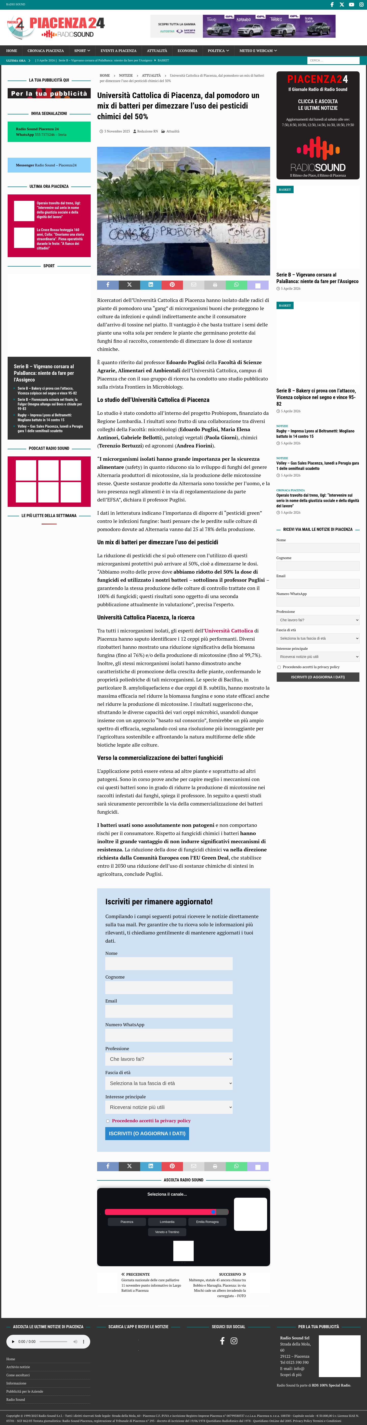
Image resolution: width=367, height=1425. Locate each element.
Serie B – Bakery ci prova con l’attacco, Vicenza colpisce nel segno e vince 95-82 (316, 396)
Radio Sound (15, 4)
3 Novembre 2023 (117, 130)
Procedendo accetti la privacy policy (151, 1120)
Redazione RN (147, 130)
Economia (187, 49)
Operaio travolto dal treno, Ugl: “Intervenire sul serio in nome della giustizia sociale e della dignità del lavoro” (318, 500)
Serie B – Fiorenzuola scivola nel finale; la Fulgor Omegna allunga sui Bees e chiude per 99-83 (50, 403)
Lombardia (167, 1221)
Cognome (115, 976)
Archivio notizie (18, 1366)
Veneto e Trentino (167, 1231)
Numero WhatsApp (124, 1024)
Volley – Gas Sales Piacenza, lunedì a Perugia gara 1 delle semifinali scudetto (318, 465)
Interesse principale (125, 1096)
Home (11, 49)
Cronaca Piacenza (46, 49)
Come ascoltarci (18, 1374)
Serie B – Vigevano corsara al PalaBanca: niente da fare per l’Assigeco (44, 372)
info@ (299, 1367)
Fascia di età (117, 1072)
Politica (216, 49)
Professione (117, 1048)
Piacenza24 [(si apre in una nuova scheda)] (67, 164)
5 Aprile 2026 (290, 287)
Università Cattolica (229, 629)
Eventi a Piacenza (119, 49)
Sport (80, 49)
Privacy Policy (302, 1420)
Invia (62, 133)
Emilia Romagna (207, 1221)
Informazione (16, 1382)
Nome (111, 952)
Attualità (157, 49)
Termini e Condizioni (327, 1420)
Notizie (126, 74)
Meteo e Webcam (256, 49)
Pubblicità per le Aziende (24, 1390)
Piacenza (127, 1221)
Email (111, 1000)
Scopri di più (291, 1373)
